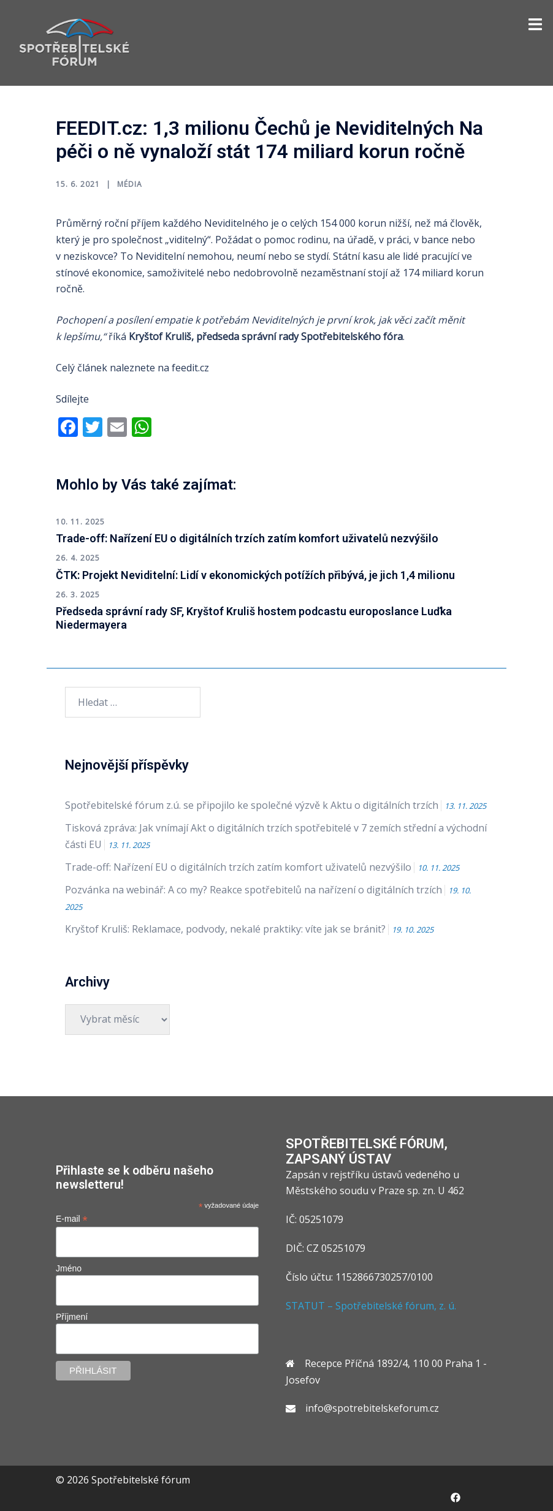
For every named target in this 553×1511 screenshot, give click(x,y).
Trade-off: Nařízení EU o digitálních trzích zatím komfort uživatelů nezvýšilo (247, 538)
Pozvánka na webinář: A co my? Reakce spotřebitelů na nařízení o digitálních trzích (253, 889)
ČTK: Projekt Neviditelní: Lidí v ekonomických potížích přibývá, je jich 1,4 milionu (255, 575)
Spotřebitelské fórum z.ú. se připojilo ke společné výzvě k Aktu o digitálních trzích (251, 805)
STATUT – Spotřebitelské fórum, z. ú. (371, 1305)
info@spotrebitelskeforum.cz (372, 1408)
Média (129, 184)
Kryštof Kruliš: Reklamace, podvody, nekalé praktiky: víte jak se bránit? (225, 929)
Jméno (69, 1268)
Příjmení (72, 1317)
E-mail (72, 1219)
